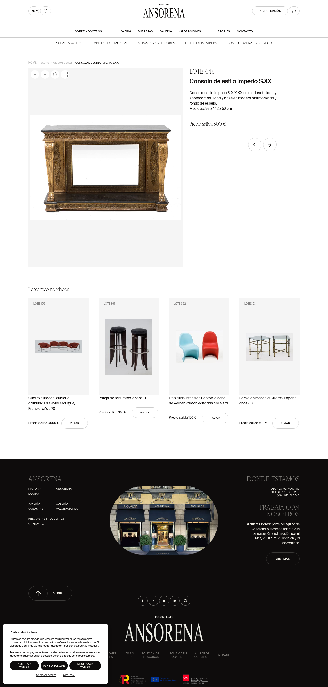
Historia (35, 488)
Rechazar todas (85, 665)
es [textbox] (33, 11)
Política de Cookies (46, 675)
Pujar (74, 423)
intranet (225, 655)
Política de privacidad (150, 655)
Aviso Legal (130, 655)
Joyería (125, 31)
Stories (224, 31)
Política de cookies (178, 655)
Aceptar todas (24, 665)
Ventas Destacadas (111, 42)
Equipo (33, 493)
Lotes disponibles (201, 42)
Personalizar (54, 665)
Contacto (245, 31)
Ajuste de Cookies (202, 655)
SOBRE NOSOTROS (88, 31)
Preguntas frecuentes (46, 519)
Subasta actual (70, 42)
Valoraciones (190, 31)
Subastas (145, 31)
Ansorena (64, 488)
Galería (166, 31)
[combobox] (34, 11)
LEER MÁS (283, 558)
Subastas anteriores (156, 42)
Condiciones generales (106, 655)
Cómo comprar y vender (249, 42)
